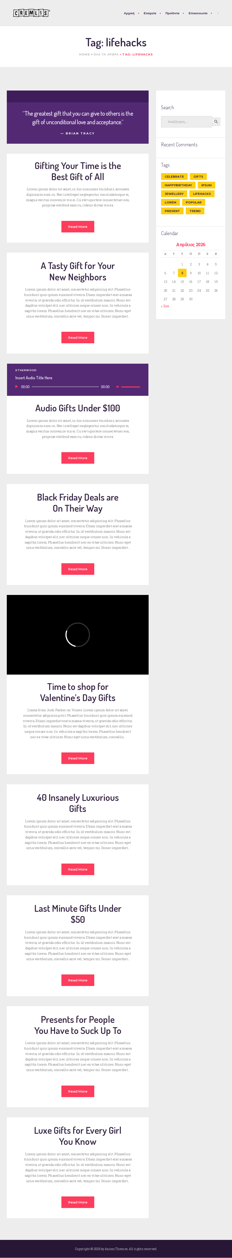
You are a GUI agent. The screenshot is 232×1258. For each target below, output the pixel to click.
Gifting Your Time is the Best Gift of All (78, 171)
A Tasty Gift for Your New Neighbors (78, 271)
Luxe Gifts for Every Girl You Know (77, 1135)
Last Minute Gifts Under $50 (77, 913)
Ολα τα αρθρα (106, 54)
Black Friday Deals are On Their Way (77, 502)
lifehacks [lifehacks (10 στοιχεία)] (202, 194)
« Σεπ (165, 306)
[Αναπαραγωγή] (16, 386)
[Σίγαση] (117, 386)
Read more (77, 226)
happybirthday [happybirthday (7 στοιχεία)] (178, 185)
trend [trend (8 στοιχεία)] (195, 211)
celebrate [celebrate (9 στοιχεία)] (174, 176)
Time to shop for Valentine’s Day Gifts (78, 692)
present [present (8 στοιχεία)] (172, 211)
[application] (77, 387)
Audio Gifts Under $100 (77, 407)
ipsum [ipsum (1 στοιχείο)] (206, 185)
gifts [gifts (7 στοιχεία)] (198, 176)
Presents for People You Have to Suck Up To (77, 1025)
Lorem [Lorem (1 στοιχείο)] (170, 202)
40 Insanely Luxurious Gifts (78, 803)
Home (84, 54)
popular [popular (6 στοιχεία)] (194, 202)
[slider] (65, 386)
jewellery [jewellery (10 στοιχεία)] (174, 194)
